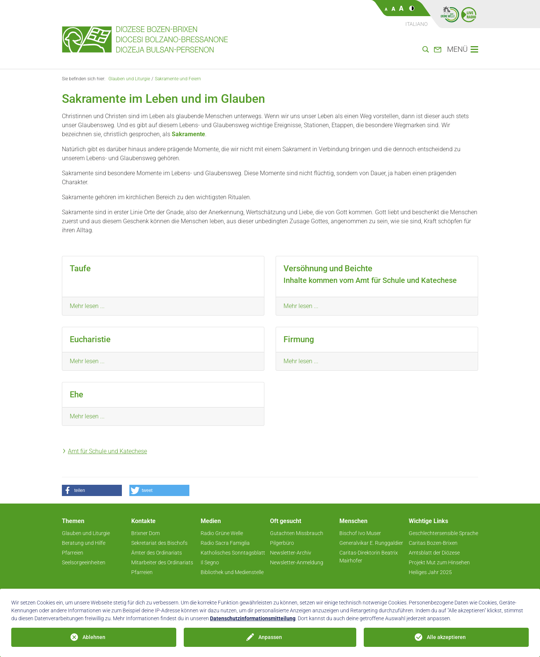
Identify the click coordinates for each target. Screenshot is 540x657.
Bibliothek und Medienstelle (232, 572)
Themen (73, 521)
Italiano (416, 24)
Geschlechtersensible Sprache (443, 533)
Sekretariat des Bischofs (159, 543)
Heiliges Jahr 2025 (430, 572)
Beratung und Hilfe (83, 543)
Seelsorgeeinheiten (83, 562)
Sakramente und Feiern (178, 78)
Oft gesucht (285, 521)
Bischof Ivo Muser (360, 533)
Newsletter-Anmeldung (296, 562)
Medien (211, 521)
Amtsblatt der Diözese (434, 553)
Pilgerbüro (282, 543)
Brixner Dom (145, 533)
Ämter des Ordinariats (156, 553)
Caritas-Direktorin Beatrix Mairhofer (368, 557)
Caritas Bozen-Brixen (433, 543)
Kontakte (143, 521)
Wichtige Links (428, 521)
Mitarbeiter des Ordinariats (162, 562)
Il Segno (210, 562)
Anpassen (270, 637)
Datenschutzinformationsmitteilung (253, 618)
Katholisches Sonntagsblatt (233, 553)
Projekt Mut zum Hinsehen (439, 562)
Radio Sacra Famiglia (225, 543)
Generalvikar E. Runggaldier (371, 543)
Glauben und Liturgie (129, 78)
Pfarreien (72, 553)
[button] (92, 490)
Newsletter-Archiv (290, 553)
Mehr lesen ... (87, 306)
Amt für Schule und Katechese (107, 451)
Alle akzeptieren (446, 637)
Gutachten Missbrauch (296, 533)
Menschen (353, 521)
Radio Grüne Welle (222, 533)
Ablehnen (93, 637)
